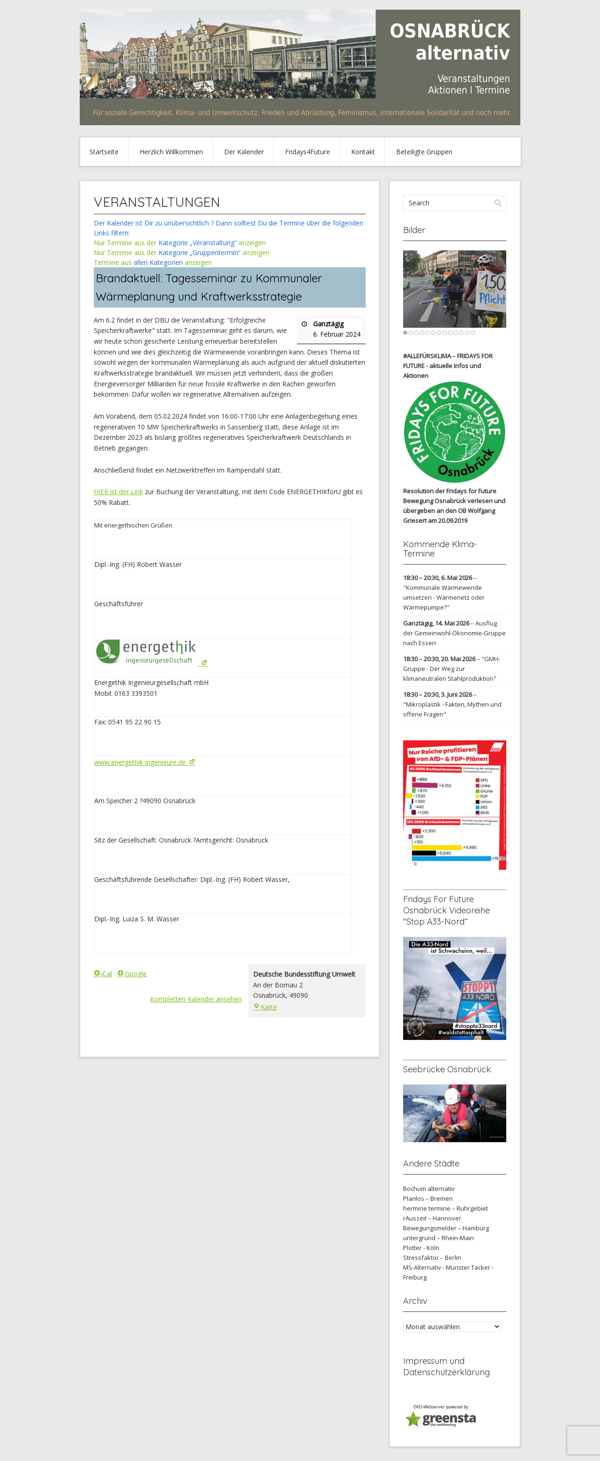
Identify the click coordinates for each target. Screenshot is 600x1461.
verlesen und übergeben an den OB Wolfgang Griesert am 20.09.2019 (454, 511)
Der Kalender (244, 151)
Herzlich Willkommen (171, 151)
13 (473, 333)
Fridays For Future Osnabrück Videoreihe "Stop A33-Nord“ (446, 910)
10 (456, 333)
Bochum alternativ (429, 1188)
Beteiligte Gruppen (424, 151)
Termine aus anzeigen (153, 262)
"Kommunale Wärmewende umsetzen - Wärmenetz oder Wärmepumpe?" (444, 597)
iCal (103, 973)
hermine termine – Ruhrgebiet (445, 1208)
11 (461, 333)
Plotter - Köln (421, 1247)
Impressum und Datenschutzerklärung (446, 1367)
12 (467, 333)
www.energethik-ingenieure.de (145, 762)
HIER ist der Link (118, 491)
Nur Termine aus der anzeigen (180, 242)
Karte (265, 1006)
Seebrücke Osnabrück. (447, 1069)
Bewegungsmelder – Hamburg (446, 1228)
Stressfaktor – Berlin (432, 1257)
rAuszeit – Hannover (432, 1218)
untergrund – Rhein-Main (438, 1238)
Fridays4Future (307, 151)
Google (132, 973)
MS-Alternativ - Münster (436, 1267)
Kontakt (363, 151)
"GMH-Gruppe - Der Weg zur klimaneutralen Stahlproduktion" (451, 669)
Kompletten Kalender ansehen (196, 998)
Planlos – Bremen (428, 1198)
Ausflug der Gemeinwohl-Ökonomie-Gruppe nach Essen (454, 633)
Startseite (104, 151)
